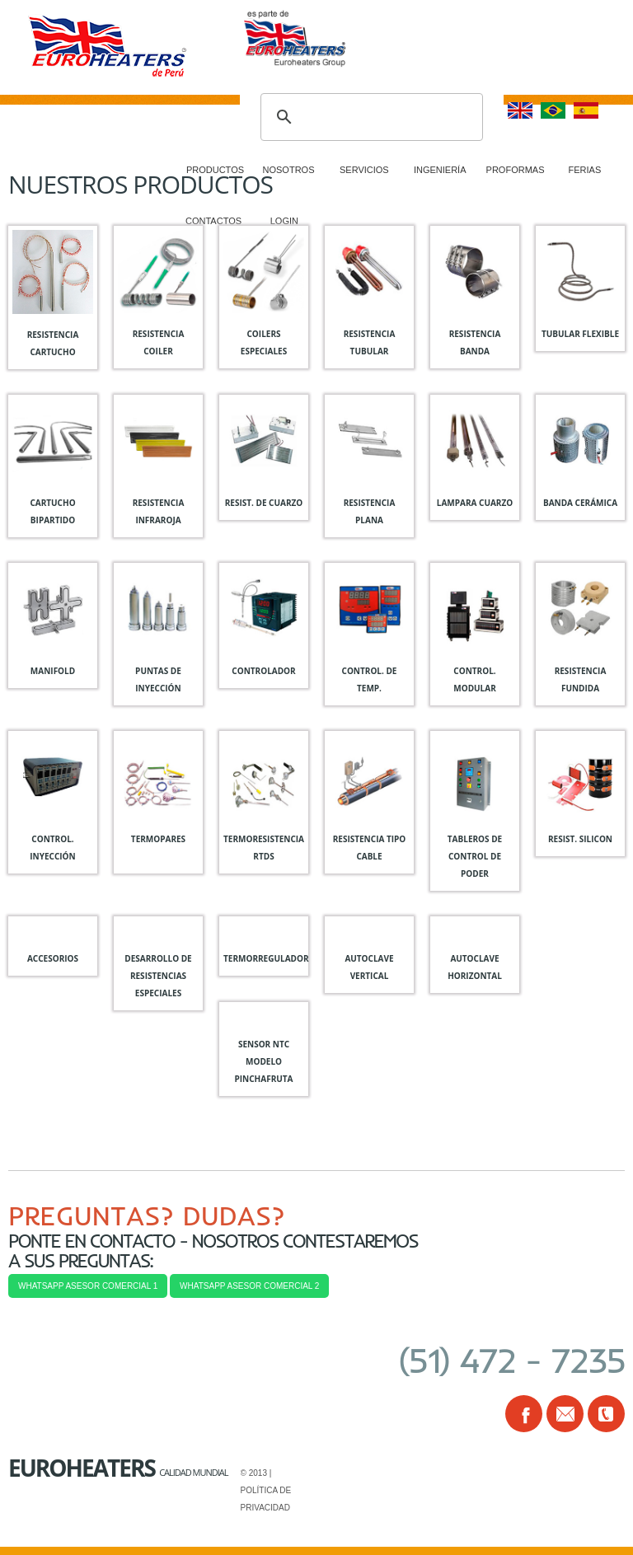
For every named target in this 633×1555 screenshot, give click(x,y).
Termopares (158, 839)
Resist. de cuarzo (264, 502)
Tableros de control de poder (475, 856)
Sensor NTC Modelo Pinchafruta (264, 1061)
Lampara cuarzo (475, 502)
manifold (52, 671)
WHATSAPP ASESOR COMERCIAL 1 (87, 1285)
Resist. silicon (580, 839)
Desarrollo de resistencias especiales (157, 976)
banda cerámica (580, 502)
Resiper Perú (124, 49)
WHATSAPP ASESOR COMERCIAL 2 (249, 1285)
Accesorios (52, 958)
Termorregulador (266, 958)
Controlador (263, 671)
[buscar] (369, 117)
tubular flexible (580, 334)
